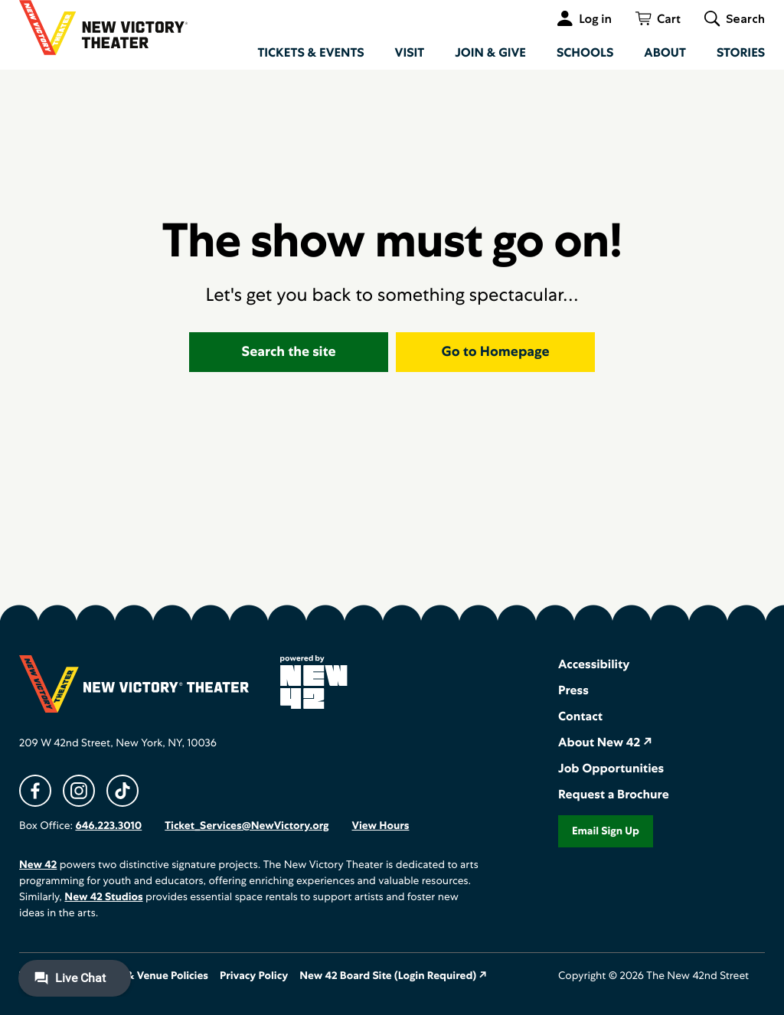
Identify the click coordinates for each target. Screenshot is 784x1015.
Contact (580, 716)
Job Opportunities (611, 768)
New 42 (38, 865)
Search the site (289, 352)
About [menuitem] (665, 52)
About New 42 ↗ (605, 742)
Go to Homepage (496, 352)
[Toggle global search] (734, 18)
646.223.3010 (108, 826)
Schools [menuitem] (585, 52)
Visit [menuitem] (410, 52)
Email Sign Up (605, 831)
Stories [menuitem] (741, 52)
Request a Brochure (613, 794)
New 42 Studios (103, 897)
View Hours (380, 826)
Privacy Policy (254, 976)
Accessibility (593, 664)
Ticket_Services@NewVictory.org (246, 826)
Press (573, 690)
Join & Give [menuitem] (490, 52)
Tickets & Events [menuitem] (310, 52)
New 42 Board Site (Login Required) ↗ (393, 976)
